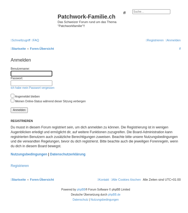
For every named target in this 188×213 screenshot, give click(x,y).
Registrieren (20, 166)
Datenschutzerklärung (67, 154)
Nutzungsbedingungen (29, 154)
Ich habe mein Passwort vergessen (33, 87)
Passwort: (17, 78)
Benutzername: (20, 68)
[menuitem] (35, 40)
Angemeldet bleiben (25, 96)
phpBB (81, 189)
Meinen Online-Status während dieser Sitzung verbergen (48, 101)
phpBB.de (114, 194)
